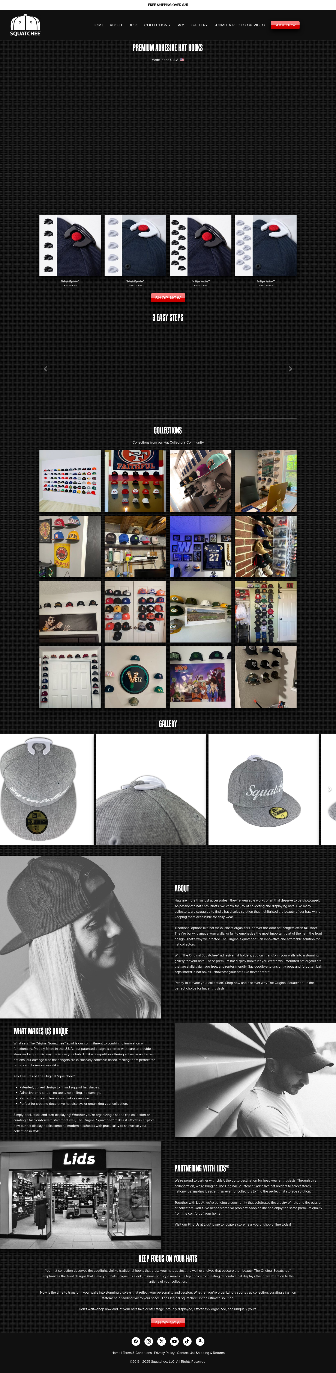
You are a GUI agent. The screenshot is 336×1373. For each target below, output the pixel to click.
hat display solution (238, 911)
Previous (45, 369)
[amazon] (200, 1341)
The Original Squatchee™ (239, 939)
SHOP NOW (285, 25)
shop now (104, 1308)
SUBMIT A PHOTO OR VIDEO (239, 25)
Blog (134, 25)
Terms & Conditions (137, 1352)
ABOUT (116, 25)
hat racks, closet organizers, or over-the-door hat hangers (251, 927)
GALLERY (199, 25)
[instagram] (148, 1341)
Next (291, 369)
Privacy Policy (164, 1352)
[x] (161, 1341)
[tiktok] (187, 1341)
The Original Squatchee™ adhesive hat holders (216, 955)
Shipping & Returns (210, 1352)
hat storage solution (295, 1191)
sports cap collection (252, 1292)
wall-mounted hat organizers (299, 960)
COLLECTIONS (157, 25)
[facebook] (136, 1341)
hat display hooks (243, 960)
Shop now (232, 982)
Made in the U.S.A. (60, 1048)
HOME (98, 25)
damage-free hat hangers (51, 1059)
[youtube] (174, 1341)
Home (115, 1352)
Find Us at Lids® (200, 1224)
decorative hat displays (66, 1103)
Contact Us (185, 1352)
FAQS (181, 25)
